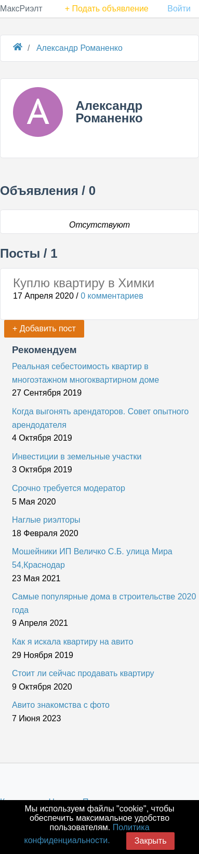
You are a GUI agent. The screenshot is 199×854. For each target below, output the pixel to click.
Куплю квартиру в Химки (83, 283)
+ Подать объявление (107, 8)
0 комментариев (112, 295)
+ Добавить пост (44, 328)
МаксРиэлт (21, 8)
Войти (179, 8)
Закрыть (151, 840)
